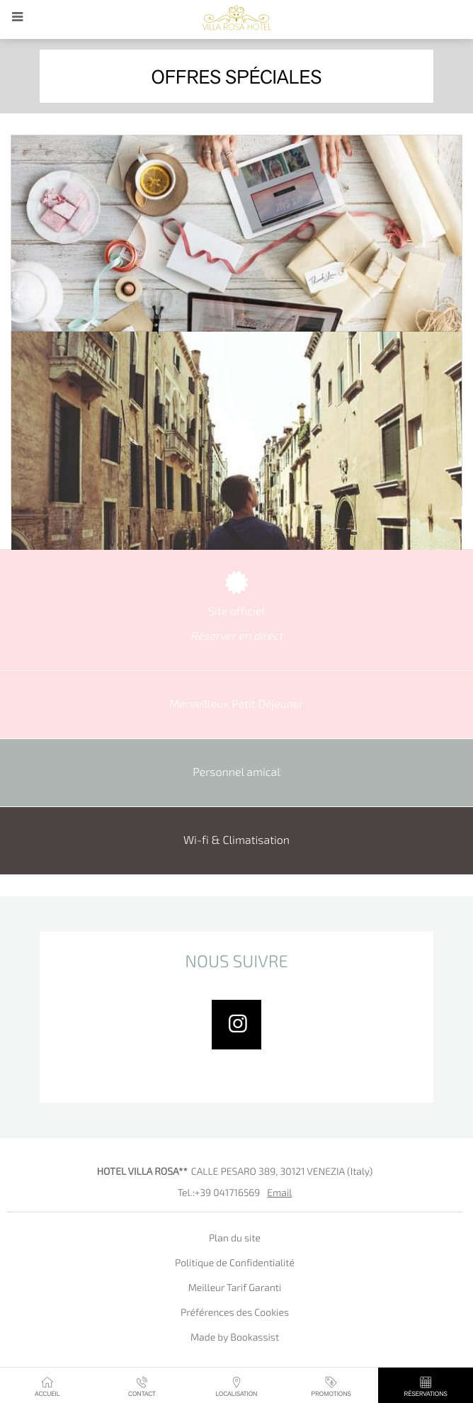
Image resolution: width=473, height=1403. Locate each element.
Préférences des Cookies (235, 1313)
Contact (142, 1386)
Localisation (236, 1386)
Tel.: (219, 1194)
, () (281, 1172)
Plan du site (235, 1239)
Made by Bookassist (234, 1338)
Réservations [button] (426, 1386)
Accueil (47, 1386)
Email (279, 1194)
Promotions (331, 1386)
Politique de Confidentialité (235, 1264)
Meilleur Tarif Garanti (235, 1289)
